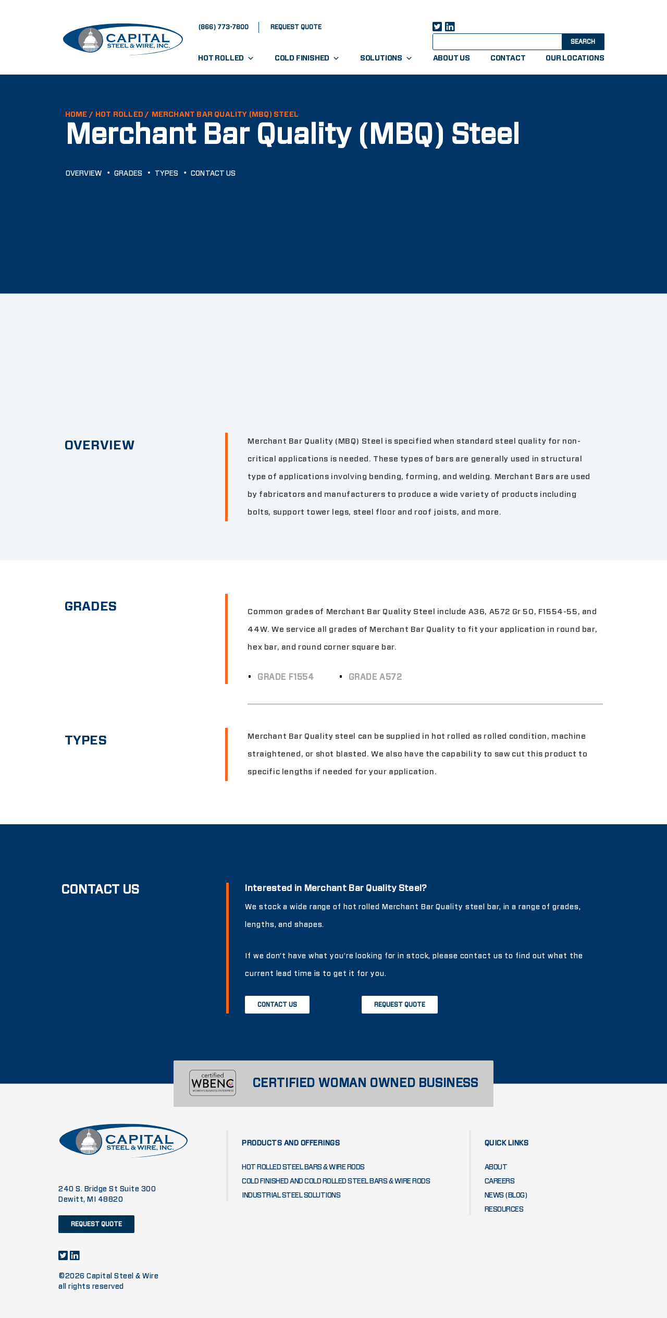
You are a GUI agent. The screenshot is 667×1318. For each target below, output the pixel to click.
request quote (296, 27)
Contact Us (213, 173)
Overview (84, 173)
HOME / (79, 114)
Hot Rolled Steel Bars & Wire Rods (303, 1167)
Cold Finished (307, 58)
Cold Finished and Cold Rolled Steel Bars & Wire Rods (336, 1181)
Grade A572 (380, 677)
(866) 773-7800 (224, 27)
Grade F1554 (291, 677)
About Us (451, 58)
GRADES (128, 173)
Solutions (386, 58)
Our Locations (575, 58)
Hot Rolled (226, 58)
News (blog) (506, 1195)
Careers (500, 1181)
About (496, 1167)
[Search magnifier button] (582, 41)
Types (167, 173)
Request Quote (399, 1005)
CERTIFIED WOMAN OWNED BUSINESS (365, 1084)
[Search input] (506, 41)
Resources (504, 1209)
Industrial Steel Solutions (291, 1195)
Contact (508, 58)
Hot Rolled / (122, 114)
